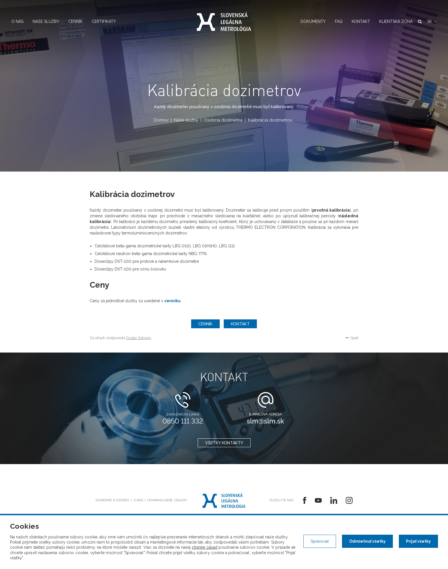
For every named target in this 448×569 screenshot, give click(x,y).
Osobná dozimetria (223, 120)
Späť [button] (351, 338)
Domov (161, 120)
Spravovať (320, 541)
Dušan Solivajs (138, 338)
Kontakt (361, 21)
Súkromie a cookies (112, 500)
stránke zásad (204, 547)
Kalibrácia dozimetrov (270, 120)
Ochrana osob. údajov (167, 500)
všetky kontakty (224, 443)
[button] (432, 21)
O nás (17, 21)
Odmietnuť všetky (367, 541)
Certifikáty (104, 21)
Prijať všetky (418, 541)
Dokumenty (313, 21)
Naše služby (46, 21)
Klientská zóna (396, 21)
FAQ (339, 21)
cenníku (172, 301)
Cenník (75, 21)
